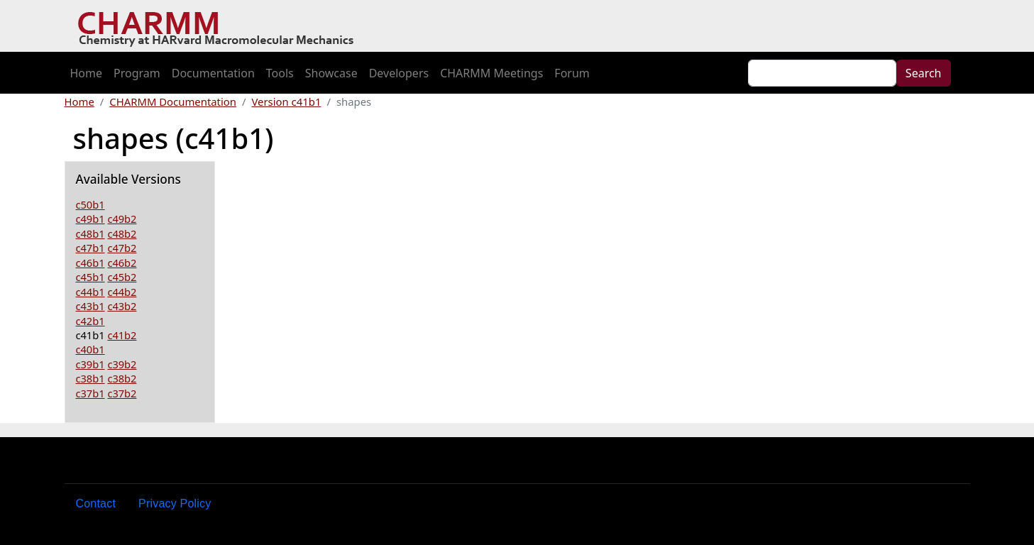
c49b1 (90, 218)
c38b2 (121, 378)
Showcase (331, 73)
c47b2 (121, 248)
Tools (280, 73)
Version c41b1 (286, 101)
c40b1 (90, 349)
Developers (399, 73)
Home (86, 73)
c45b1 (90, 277)
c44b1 (90, 292)
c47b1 (90, 248)
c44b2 (121, 292)
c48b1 (90, 233)
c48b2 (121, 233)
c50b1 (90, 204)
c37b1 (90, 393)
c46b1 (90, 262)
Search (924, 73)
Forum (571, 73)
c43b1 (90, 306)
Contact (96, 503)
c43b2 (121, 306)
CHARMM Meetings (491, 73)
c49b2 (121, 218)
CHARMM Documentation (172, 101)
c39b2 (121, 364)
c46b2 (121, 262)
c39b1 (90, 364)
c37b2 (121, 393)
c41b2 (121, 335)
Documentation (213, 73)
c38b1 (90, 378)
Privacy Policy (174, 503)
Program (137, 73)
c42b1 (90, 321)
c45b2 (121, 277)
